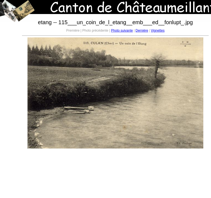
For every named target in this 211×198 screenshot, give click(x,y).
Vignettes (158, 30)
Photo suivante (122, 30)
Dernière (141, 30)
